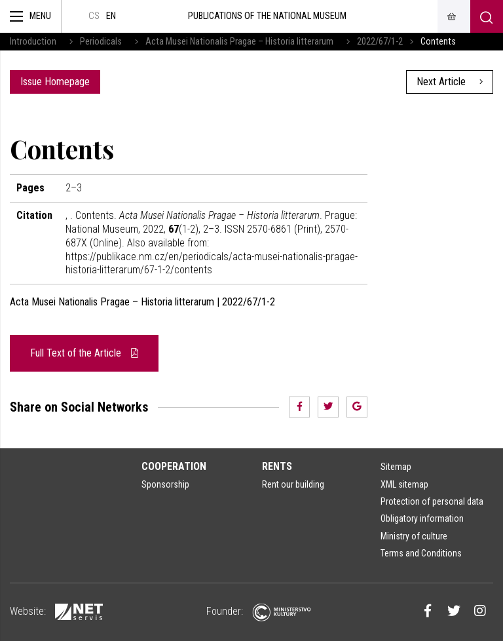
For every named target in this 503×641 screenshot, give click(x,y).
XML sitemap (404, 484)
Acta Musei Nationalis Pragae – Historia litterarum (239, 41)
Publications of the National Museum (267, 16)
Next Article (450, 81)
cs (94, 16)
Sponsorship (165, 484)
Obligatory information (422, 518)
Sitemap (396, 466)
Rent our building (293, 484)
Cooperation (173, 466)
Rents (277, 466)
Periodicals (101, 41)
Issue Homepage (55, 81)
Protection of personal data (432, 501)
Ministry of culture (414, 536)
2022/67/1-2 (380, 41)
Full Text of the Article (84, 353)
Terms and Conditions (421, 553)
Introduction (33, 41)
